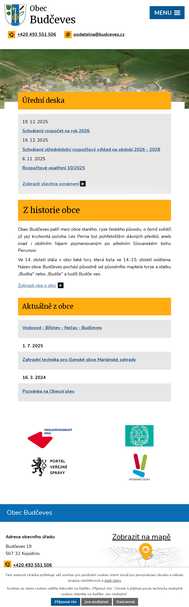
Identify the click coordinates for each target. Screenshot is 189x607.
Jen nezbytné (97, 602)
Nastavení (125, 602)
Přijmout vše (65, 602)
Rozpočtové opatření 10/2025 (53, 168)
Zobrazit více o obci (37, 285)
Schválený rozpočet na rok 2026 (56, 131)
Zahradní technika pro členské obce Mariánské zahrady (79, 360)
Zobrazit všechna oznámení (50, 184)
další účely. (112, 580)
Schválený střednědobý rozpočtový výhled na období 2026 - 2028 (91, 149)
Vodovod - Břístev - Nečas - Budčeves (62, 328)
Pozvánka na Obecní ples (48, 391)
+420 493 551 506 (33, 34)
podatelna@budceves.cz (95, 34)
